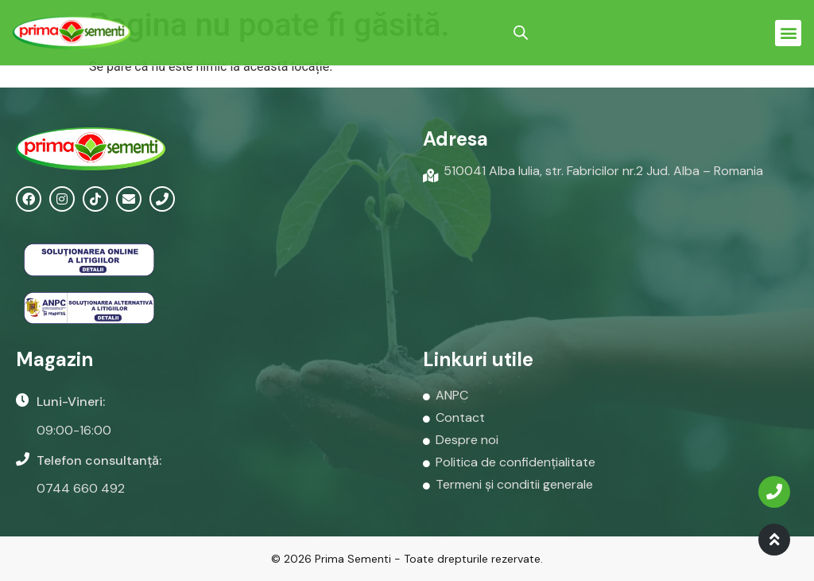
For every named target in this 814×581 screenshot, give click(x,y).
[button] (788, 33)
